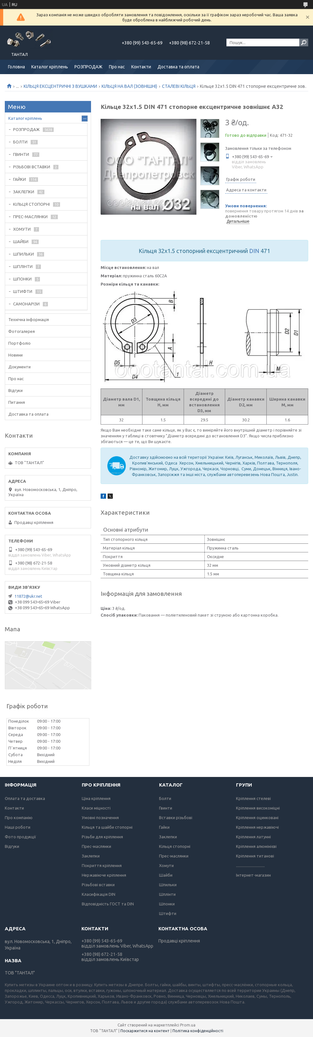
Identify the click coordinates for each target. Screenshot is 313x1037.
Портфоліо (19, 343)
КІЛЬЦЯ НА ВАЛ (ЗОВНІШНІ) (129, 86)
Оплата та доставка (25, 798)
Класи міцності (96, 808)
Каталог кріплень (49, 66)
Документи (19, 367)
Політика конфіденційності (197, 1031)
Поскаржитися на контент (145, 1031)
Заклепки (91, 856)
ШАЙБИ (20, 241)
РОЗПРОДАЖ (88, 66)
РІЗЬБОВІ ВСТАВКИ (31, 167)
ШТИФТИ (22, 291)
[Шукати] (303, 42)
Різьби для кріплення (102, 836)
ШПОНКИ (22, 279)
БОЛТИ (20, 142)
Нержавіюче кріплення (104, 875)
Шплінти (167, 894)
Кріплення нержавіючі (257, 827)
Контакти (141, 66)
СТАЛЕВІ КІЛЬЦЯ (178, 86)
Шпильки (168, 884)
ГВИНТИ (21, 154)
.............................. (250, 865)
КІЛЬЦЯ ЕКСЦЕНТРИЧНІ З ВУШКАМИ (60, 86)
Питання (16, 402)
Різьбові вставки (98, 884)
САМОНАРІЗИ (26, 304)
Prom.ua (187, 1025)
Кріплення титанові (255, 856)
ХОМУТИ (22, 229)
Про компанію (19, 817)
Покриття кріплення (102, 865)
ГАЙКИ (19, 179)
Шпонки (167, 904)
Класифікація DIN (98, 894)
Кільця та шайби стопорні (107, 827)
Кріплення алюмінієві (256, 846)
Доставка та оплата (178, 66)
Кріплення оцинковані (257, 817)
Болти (165, 798)
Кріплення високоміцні (258, 808)
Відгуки (15, 390)
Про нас (117, 66)
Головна (16, 66)
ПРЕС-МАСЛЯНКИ (30, 216)
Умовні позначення (100, 817)
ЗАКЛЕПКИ (23, 191)
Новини (15, 355)
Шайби (165, 875)
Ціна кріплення (96, 798)
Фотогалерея (21, 331)
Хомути (166, 865)
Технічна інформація (28, 319)
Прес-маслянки (96, 846)
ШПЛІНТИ (23, 266)
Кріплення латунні (253, 836)
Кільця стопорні (174, 846)
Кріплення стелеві (253, 798)
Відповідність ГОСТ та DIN (108, 904)
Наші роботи (17, 827)
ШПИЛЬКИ (23, 254)
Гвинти (165, 808)
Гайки (164, 827)
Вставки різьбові (175, 817)
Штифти (167, 913)
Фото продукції (20, 836)
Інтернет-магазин (253, 875)
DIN (254, 251)
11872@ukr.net (28, 596)
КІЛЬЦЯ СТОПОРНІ (31, 204)
